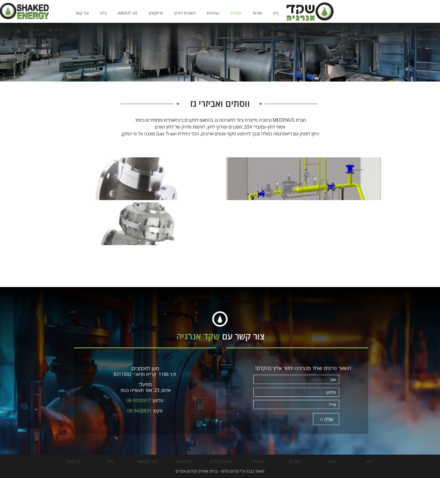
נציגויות (266, 13)
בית (329, 13)
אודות (310, 13)
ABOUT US (181, 13)
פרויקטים (209, 13)
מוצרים (289, 13)
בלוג (156, 13)
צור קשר (135, 13)
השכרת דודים (238, 13)
